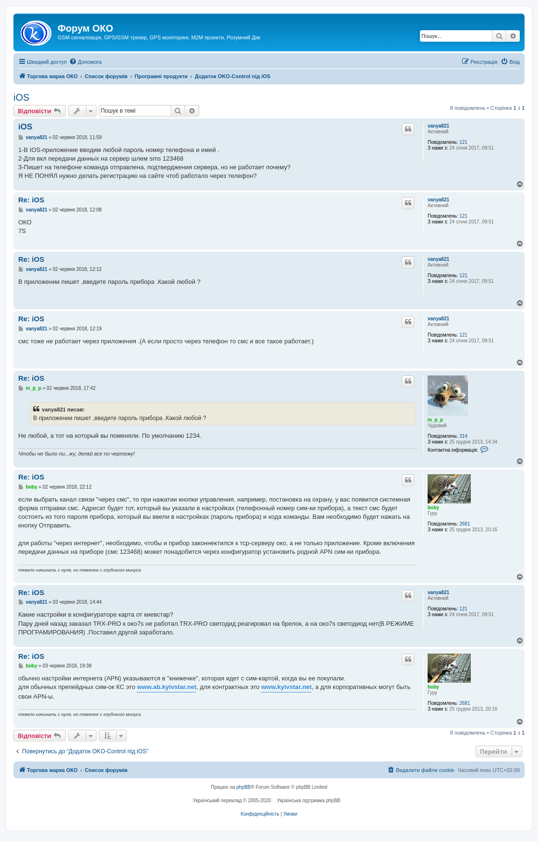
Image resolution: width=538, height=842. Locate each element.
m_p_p (435, 419)
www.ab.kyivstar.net (166, 686)
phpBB (244, 787)
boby (433, 507)
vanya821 (438, 126)
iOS (21, 97)
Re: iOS (31, 200)
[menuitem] (85, 62)
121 (463, 142)
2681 (464, 523)
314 (463, 436)
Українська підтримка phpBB (308, 800)
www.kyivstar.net (286, 686)
